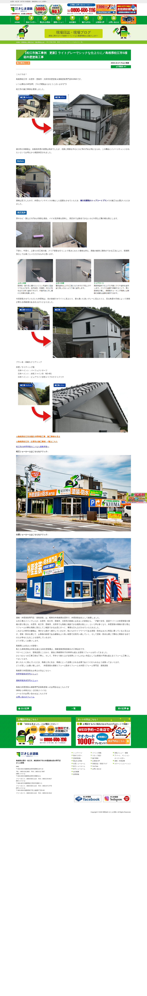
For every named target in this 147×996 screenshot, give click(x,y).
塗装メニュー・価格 (121, 753)
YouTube (95, 766)
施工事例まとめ (23, 63)
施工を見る (86, 22)
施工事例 (95, 758)
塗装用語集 (77, 758)
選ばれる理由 (45, 22)
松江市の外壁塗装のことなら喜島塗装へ (32, 447)
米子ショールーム (79, 769)
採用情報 (76, 774)
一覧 (73, 708)
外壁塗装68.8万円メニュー (27, 674)
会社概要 (76, 771)
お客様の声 (100, 22)
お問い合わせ (114, 22)
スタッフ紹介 (96, 755)
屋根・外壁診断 (119, 761)
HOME (17, 22)
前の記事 (122, 708)
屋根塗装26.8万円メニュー (27, 680)
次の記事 (25, 708)
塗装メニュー (59, 22)
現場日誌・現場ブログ (99, 763)
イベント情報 (96, 753)
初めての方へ (31, 22)
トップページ (77, 753)
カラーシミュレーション (122, 763)
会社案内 (72, 22)
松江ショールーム (79, 766)
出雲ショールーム (79, 763)
